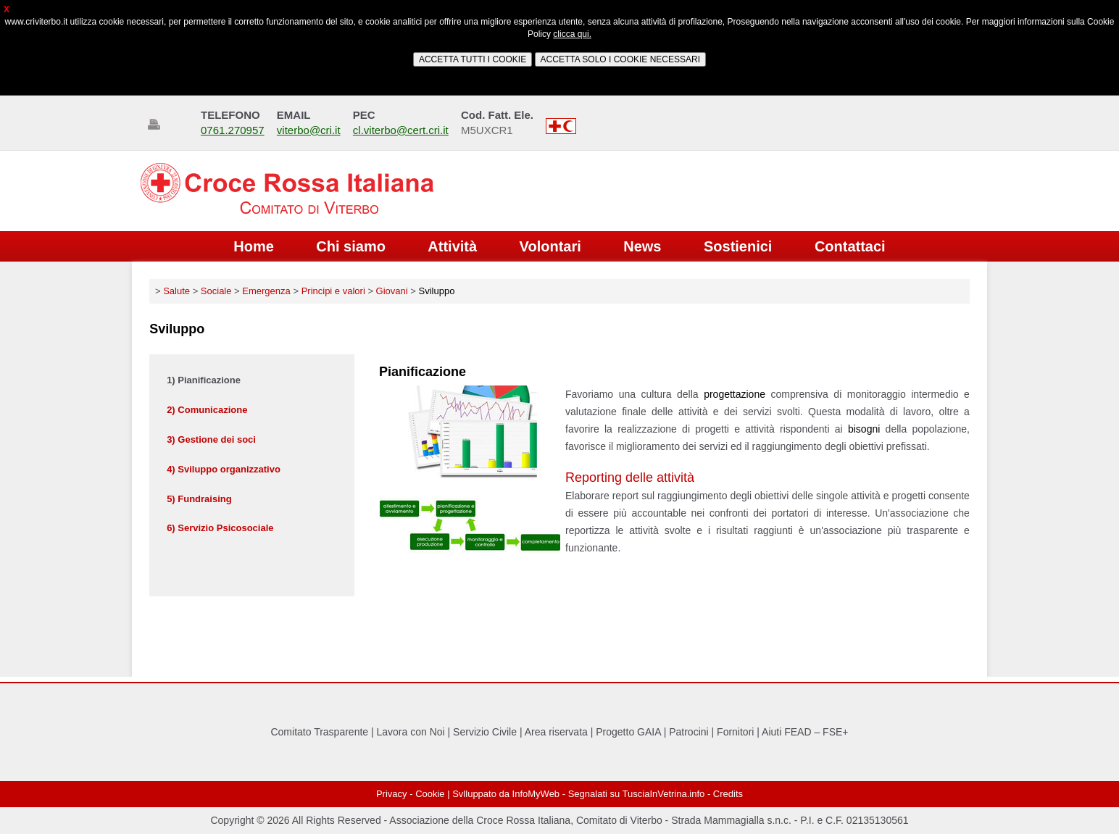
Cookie (429, 793)
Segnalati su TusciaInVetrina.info (636, 793)
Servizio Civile (485, 732)
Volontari (550, 246)
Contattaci (850, 246)
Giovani (392, 290)
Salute (176, 290)
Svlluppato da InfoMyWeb (506, 793)
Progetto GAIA (628, 732)
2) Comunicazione (207, 409)
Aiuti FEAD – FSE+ (805, 732)
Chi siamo (351, 246)
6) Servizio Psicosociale (220, 527)
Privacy (391, 793)
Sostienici (738, 246)
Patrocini (688, 732)
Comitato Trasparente (319, 732)
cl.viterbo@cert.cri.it (401, 130)
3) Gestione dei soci (211, 439)
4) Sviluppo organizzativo (223, 469)
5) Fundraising (199, 498)
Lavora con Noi (411, 732)
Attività (452, 246)
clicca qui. (572, 34)
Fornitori (735, 732)
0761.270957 (233, 130)
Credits (728, 793)
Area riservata (556, 732)
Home (253, 246)
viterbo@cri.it (309, 130)
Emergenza (266, 290)
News (642, 246)
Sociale (216, 290)
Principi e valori (333, 290)
